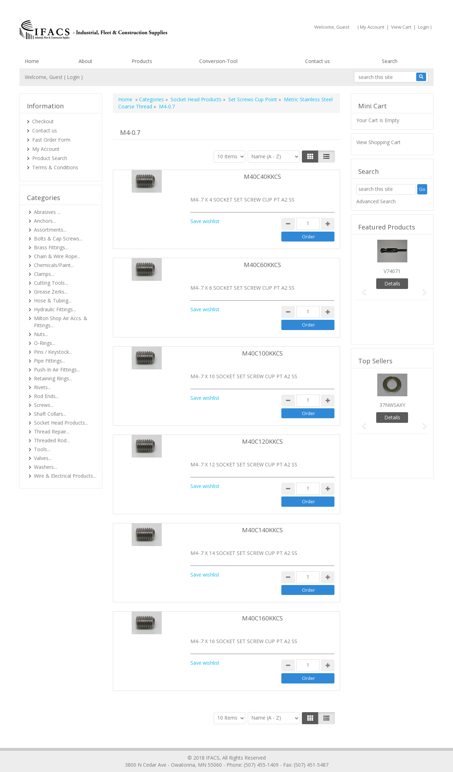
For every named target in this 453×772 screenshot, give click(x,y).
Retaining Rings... (53, 378)
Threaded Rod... (52, 440)
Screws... (43, 405)
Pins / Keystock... (53, 351)
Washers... (45, 467)
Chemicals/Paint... (54, 265)
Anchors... (45, 220)
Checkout (43, 121)
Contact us (317, 61)
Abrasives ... (47, 212)
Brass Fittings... (51, 247)
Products (142, 61)
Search (389, 61)
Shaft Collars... (50, 413)
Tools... (42, 449)
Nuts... (41, 334)
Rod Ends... (46, 396)
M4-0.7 (167, 106)
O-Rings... (44, 343)
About (85, 61)
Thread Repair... (51, 431)
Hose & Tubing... (52, 300)
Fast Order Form (51, 139)
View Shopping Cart (378, 142)
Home (32, 61)
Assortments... (50, 229)
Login (423, 27)
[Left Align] (310, 157)
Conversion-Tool (218, 61)
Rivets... (42, 387)
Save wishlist (204, 221)
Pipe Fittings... (49, 360)
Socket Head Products (196, 99)
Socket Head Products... (61, 422)
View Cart (401, 27)
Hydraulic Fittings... (55, 309)
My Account (372, 27)
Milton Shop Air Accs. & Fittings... (60, 322)
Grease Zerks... (51, 291)
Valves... (43, 458)
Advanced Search (376, 201)
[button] (361, 288)
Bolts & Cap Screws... (58, 238)
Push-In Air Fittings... (57, 369)
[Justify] (326, 157)
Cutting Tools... (51, 282)
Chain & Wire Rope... (57, 256)
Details (392, 283)
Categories (151, 99)
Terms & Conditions (55, 167)
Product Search (49, 158)
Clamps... (44, 274)
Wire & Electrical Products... (65, 475)
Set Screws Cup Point (252, 99)
